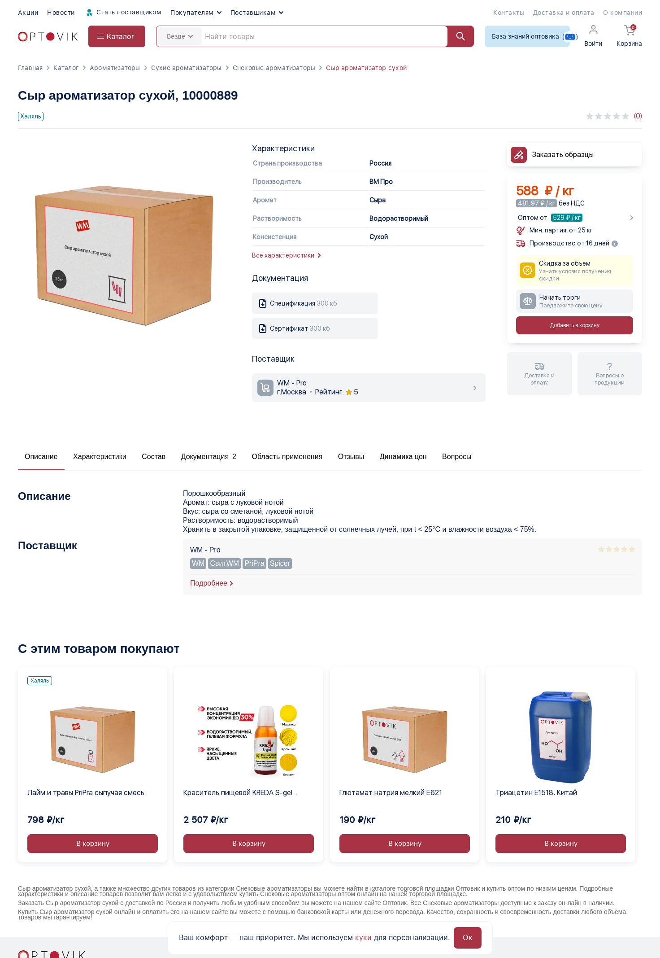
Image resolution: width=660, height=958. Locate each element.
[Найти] (456, 36)
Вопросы (457, 456)
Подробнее (208, 583)
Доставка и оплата (563, 12)
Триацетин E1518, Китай (536, 792)
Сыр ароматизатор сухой (366, 67)
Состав (153, 456)
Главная (30, 67)
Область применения (287, 456)
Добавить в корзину (574, 325)
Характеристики (99, 456)
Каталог (65, 67)
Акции (28, 12)
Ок (468, 937)
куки (363, 937)
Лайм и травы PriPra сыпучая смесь (85, 792)
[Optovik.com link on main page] (48, 36)
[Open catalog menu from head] (116, 36)
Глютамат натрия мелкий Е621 (390, 792)
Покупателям (195, 13)
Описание (41, 456)
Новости (60, 12)
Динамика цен (403, 456)
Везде (180, 36)
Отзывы (351, 456)
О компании (622, 12)
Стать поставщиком (123, 12)
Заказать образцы (563, 154)
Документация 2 (208, 456)
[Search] (315, 36)
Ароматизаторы (115, 67)
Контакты (508, 12)
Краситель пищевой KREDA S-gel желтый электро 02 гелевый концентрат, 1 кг (237, 793)
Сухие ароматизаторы (186, 67)
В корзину (92, 844)
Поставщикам (256, 13)
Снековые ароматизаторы (274, 67)
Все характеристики (286, 255)
